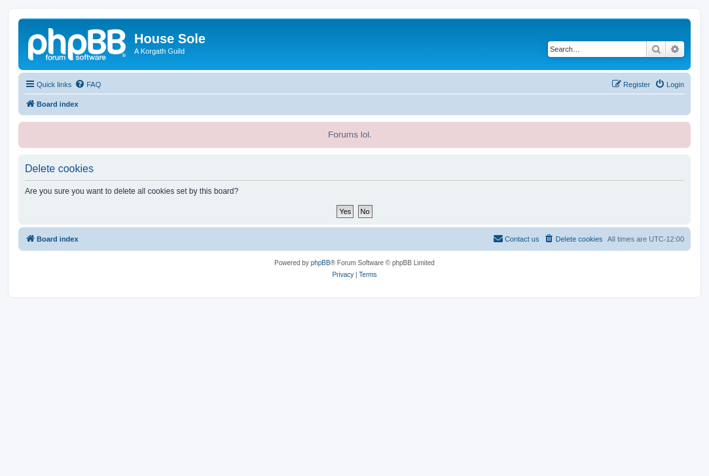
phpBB (321, 262)
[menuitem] (88, 84)
